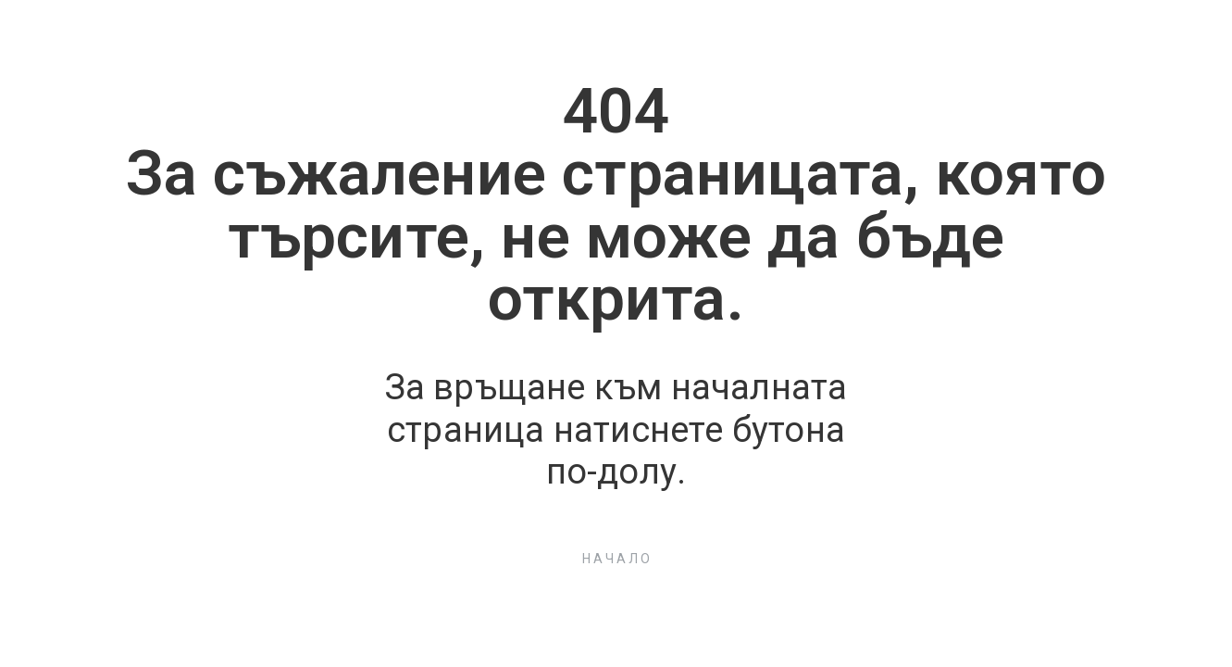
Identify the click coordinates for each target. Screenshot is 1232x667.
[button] (616, 558)
